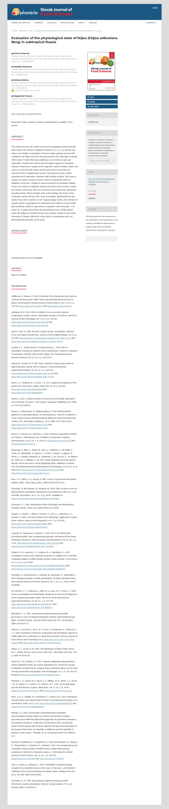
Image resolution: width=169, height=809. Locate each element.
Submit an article (20, 23)
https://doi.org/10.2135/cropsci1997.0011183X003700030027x (38, 565)
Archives (52, 23)
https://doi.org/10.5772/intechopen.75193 (29, 424)
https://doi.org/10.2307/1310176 (25, 690)
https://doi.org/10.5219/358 (59, 440)
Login (155, 8)
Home (14, 31)
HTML (92, 102)
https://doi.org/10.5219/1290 (28, 114)
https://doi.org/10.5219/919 (23, 758)
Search (151, 23)
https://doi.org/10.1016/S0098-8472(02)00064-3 (31, 604)
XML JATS (94, 106)
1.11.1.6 (60, 150)
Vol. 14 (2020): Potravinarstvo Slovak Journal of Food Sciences (61, 31)
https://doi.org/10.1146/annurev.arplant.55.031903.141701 (45, 338)
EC (55, 150)
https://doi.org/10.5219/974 (31, 306)
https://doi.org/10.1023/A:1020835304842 (29, 524)
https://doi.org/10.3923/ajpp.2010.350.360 (29, 322)
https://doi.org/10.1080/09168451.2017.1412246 (38, 543)
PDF (91, 97)
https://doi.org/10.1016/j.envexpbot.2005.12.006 (32, 373)
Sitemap (93, 23)
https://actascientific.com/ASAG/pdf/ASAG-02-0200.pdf (35, 498)
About (81, 23)
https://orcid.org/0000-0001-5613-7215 (27, 90)
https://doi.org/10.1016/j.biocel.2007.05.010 (41, 470)
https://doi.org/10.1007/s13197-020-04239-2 (42, 643)
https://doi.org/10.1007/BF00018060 (27, 389)
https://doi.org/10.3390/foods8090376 (55, 703)
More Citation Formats (100, 160)
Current (38, 23)
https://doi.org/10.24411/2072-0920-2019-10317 (40, 674)
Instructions (67, 23)
